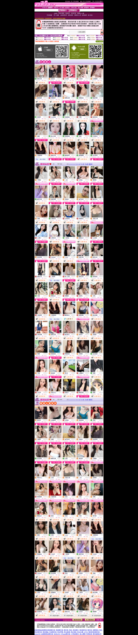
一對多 (46, 155)
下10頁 (86, 164)
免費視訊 (45, 78)
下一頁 (82, 164)
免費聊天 (73, 98)
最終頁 (90, 164)
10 (79, 164)
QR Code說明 (99, 41)
